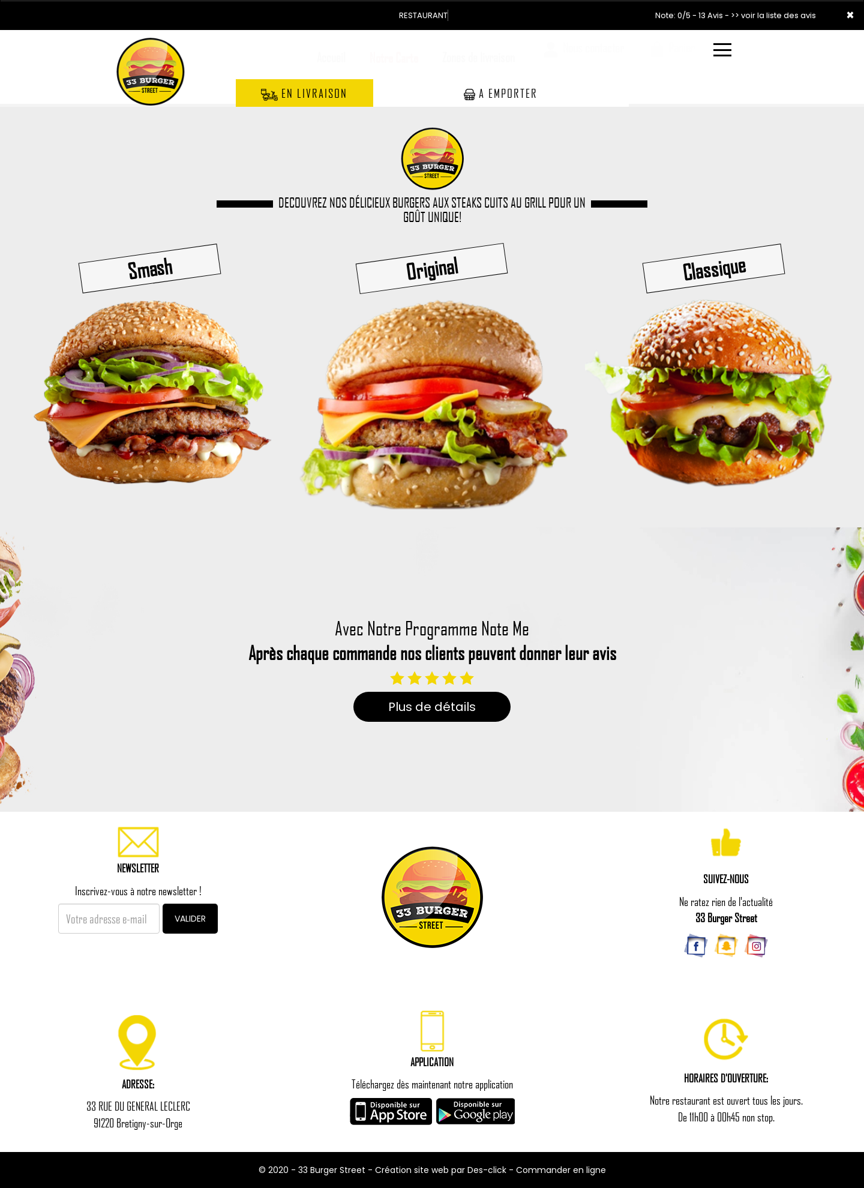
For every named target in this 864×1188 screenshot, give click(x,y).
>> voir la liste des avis (773, 15)
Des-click (486, 1170)
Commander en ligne (561, 1170)
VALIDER (190, 919)
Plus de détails (432, 706)
